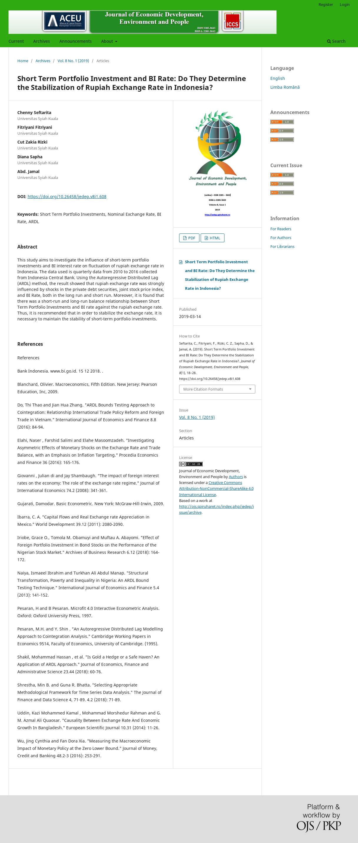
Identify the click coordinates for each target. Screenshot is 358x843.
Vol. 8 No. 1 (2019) (73, 60)
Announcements (75, 41)
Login (345, 4)
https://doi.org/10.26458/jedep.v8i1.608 (67, 196)
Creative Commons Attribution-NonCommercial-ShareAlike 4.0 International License (216, 488)
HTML (214, 238)
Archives (41, 41)
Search (336, 41)
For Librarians (282, 246)
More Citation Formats (203, 389)
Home (22, 60)
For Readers (280, 228)
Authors (236, 476)
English (277, 78)
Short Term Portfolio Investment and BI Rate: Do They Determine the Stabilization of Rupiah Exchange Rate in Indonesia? (220, 275)
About (107, 41)
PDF (191, 238)
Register (326, 4)
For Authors (280, 237)
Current (16, 41)
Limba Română (285, 87)
